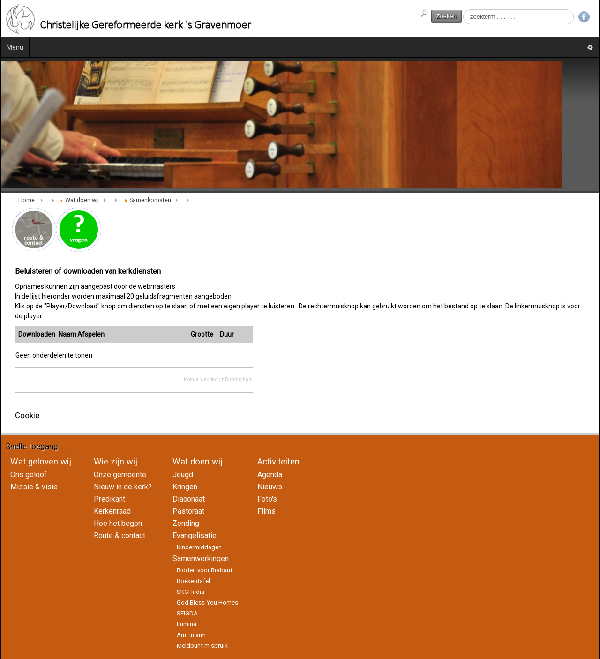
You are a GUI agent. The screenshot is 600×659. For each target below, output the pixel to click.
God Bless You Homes (207, 602)
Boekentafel (193, 580)
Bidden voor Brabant (204, 570)
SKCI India (190, 591)
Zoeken (446, 16)
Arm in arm (191, 634)
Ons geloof (28, 474)
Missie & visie (34, 486)
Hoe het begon (118, 523)
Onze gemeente (120, 474)
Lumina (186, 624)
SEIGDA (187, 613)
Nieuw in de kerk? (123, 486)
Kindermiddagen (199, 547)
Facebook (584, 16)
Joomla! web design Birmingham (217, 379)
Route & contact (119, 535)
